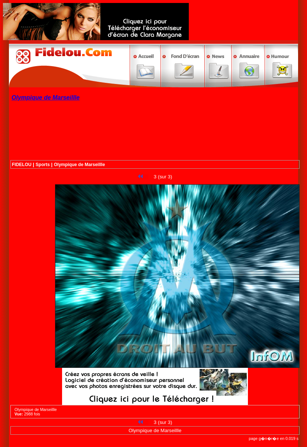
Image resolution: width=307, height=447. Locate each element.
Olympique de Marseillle (79, 164)
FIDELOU (22, 164)
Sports (43, 164)
